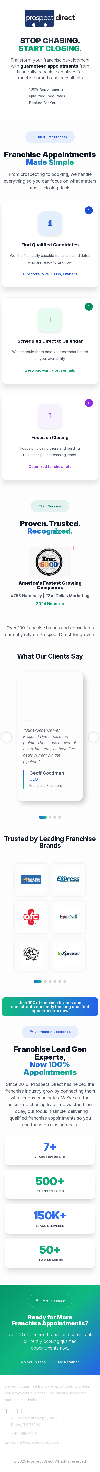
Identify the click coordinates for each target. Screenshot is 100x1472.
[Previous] (6, 737)
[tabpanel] (50, 736)
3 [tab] (54, 817)
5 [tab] (59, 981)
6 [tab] (64, 981)
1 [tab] (43, 817)
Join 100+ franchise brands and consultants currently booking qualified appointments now (50, 1006)
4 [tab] (59, 817)
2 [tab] (50, 817)
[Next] (93, 737)
